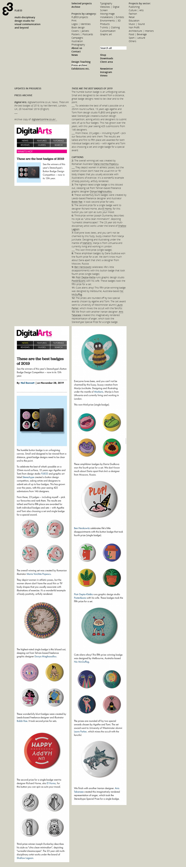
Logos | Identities (81, 24)
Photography (78, 44)
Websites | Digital (109, 6)
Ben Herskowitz (82, 267)
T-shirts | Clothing (110, 27)
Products (105, 24)
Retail (132, 17)
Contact (76, 51)
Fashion (133, 13)
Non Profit (134, 27)
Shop (103, 55)
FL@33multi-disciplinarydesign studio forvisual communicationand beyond (27, 19)
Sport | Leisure (137, 37)
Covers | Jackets (80, 30)
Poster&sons (79, 280)
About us (76, 48)
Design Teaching (81, 61)
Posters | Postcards (82, 34)
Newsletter (106, 68)
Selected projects (81, 3)
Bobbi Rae (77, 201)
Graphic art (106, 34)
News (74, 55)
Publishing (134, 6)
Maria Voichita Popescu (106, 164)
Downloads (106, 58)
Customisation (108, 30)
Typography (106, 3)
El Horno (107, 208)
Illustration (77, 41)
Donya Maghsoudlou (101, 191)
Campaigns (77, 37)
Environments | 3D (110, 20)
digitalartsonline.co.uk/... (44, 119)
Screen (104, 10)
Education (134, 20)
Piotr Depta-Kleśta (85, 277)
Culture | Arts (136, 10)
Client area (106, 61)
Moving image (107, 13)
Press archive (79, 65)
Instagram (106, 72)
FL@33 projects (79, 17)
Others (132, 41)
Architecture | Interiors (141, 30)
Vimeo (103, 75)
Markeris (87, 243)
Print (73, 20)
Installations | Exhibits (112, 17)
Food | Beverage (138, 34)
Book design (78, 27)
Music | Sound (137, 24)
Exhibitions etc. (80, 68)
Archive (75, 6)
